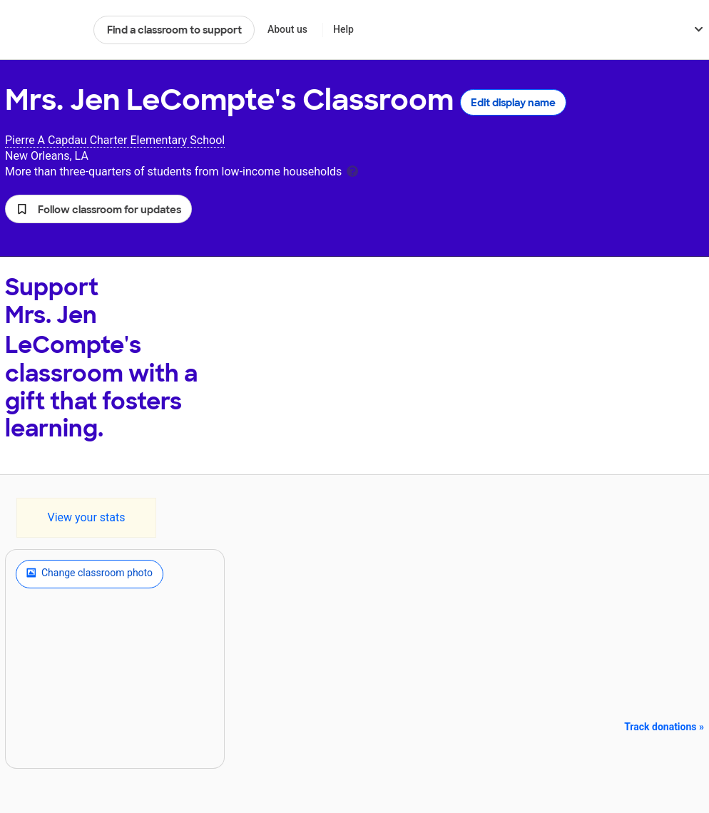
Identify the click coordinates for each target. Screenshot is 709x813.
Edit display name (513, 102)
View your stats (86, 517)
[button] (98, 209)
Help (343, 29)
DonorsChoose (43, 30)
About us (287, 29)
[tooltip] (352, 170)
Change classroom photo (89, 574)
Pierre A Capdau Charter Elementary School (115, 140)
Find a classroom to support (174, 30)
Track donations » (664, 726)
